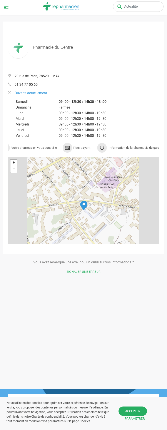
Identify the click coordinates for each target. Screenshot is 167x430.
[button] (83, 206)
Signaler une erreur (84, 271)
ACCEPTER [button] (132, 411)
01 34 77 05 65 (26, 84)
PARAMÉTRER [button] (135, 418)
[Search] (138, 6)
